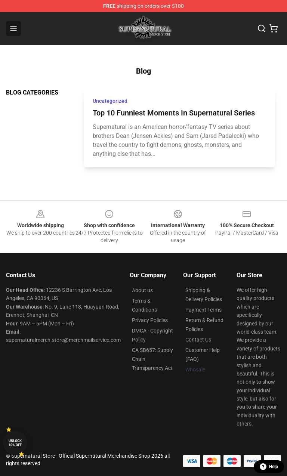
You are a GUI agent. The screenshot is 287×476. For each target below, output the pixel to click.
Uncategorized (110, 101)
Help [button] (269, 466)
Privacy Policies (150, 320)
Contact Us (198, 340)
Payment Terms (203, 310)
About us (142, 290)
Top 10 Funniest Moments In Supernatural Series (174, 112)
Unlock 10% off (15, 443)
